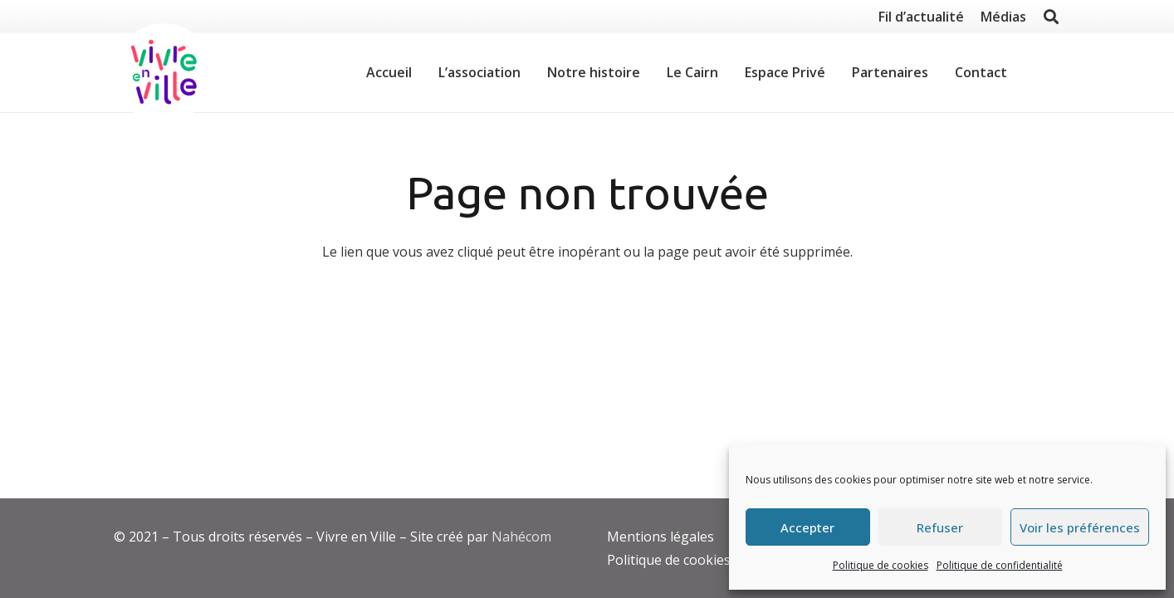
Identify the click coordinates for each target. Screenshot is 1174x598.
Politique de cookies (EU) (683, 560)
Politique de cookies (880, 565)
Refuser (940, 527)
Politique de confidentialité (1000, 565)
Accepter (807, 527)
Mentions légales (660, 536)
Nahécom (521, 536)
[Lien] (163, 73)
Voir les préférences (1080, 527)
